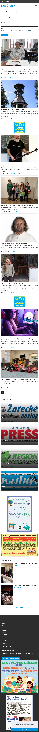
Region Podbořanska (7, 463)
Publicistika (4, 630)
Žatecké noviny (6, 418)
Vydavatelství (5, 643)
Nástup (4, 486)
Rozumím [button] (24, 729)
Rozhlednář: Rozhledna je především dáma (12, 109)
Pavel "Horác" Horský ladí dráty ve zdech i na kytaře (15, 164)
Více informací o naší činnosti (11, 658)
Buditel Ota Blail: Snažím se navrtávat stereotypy (14, 283)
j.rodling (4, 77)
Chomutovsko (5, 31)
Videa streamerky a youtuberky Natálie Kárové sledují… (16, 338)
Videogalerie (4, 636)
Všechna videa (19, 607)
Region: (3, 28)
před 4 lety (11, 77)
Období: (3, 22)
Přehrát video (18, 565)
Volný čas (4, 632)
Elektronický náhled (6, 646)
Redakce (4, 387)
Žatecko (31, 31)
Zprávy (3, 623)
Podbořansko (23, 31)
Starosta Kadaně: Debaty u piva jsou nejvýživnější (14, 243)
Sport (3, 625)
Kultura (3, 627)
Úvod (2, 12)
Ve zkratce (4, 634)
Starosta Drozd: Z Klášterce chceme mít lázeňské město (16, 68)
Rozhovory (9, 12)
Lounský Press (6, 441)
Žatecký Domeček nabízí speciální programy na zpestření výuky (18, 379)
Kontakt (4, 645)
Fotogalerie (4, 637)
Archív (15, 12)
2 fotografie (20, 173)
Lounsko (14, 31)
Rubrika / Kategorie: (6, 17)
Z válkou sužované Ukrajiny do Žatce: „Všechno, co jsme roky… (17, 205)
